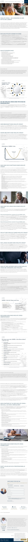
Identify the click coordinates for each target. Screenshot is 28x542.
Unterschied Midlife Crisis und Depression (7, 53)
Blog (8, 539)
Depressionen (8, 512)
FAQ (6, 539)
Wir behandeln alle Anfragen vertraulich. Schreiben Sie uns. (14, 509)
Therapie (15, 1)
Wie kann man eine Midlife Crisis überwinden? (7, 61)
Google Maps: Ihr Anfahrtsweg (23, 509)
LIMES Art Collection (2, 540)
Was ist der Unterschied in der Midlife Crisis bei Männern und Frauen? (10, 60)
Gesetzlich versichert (11, 487)
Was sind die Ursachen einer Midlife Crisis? (7, 56)
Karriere (4, 539)
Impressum (7, 540)
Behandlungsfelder (11, 1)
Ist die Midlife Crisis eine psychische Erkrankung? (8, 52)
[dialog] (20, 536)
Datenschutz (9, 496)
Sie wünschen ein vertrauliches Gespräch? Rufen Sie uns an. (4, 509)
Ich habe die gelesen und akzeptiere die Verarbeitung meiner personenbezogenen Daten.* (16, 498)
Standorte (18, 1)
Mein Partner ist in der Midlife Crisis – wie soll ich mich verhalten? (10, 62)
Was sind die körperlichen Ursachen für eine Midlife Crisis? (10, 57)
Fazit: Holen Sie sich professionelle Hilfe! (6, 63)
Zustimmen (23, 539)
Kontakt (1, 539)
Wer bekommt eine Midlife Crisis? (5, 54)
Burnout (5, 512)
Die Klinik (6, 1)
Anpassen (17, 539)
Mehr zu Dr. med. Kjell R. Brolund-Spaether (13, 529)
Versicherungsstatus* (10, 484)
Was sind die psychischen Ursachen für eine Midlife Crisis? (10, 58)
